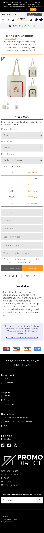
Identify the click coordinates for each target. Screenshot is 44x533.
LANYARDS (22, 13)
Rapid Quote (22, 105)
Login (6, 366)
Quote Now (32, 256)
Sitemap (27, 521)
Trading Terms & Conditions (22, 523)
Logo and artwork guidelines (16, 405)
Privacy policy (16, 521)
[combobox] (22, 123)
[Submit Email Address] (39, 488)
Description (22, 274)
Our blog (7, 427)
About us (7, 383)
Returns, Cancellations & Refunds (18, 409)
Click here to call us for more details (22, 325)
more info (25, 9)
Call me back (11, 264)
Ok (33, 9)
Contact (7, 388)
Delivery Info (9, 392)
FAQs (6, 414)
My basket (8, 370)
